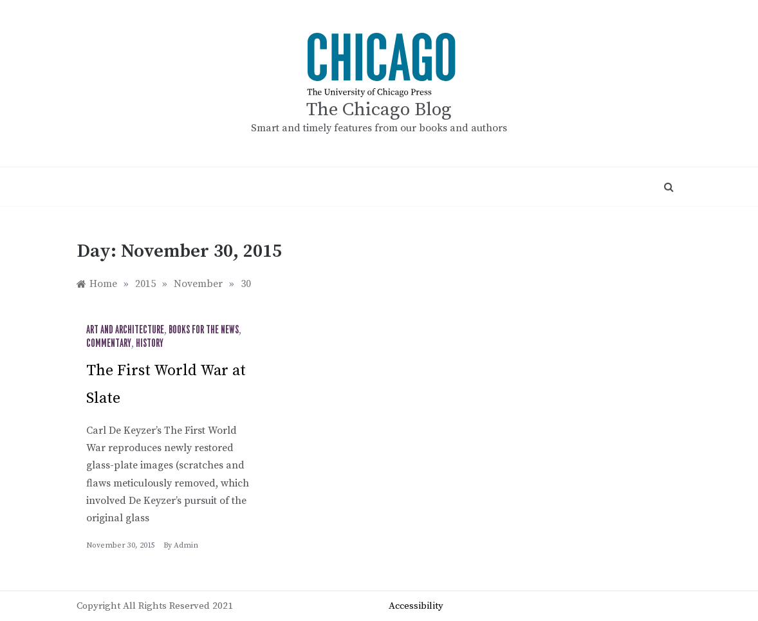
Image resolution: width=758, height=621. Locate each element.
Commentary (108, 343)
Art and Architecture (125, 330)
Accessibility (416, 606)
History (149, 343)
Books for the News (204, 330)
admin (186, 545)
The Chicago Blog (379, 110)
